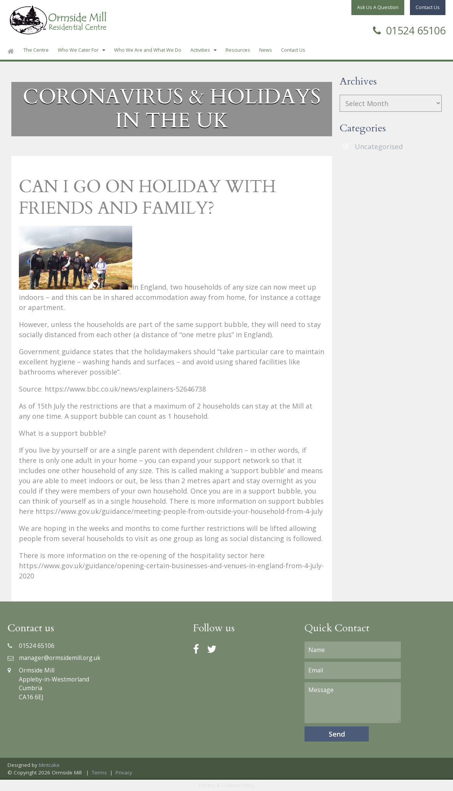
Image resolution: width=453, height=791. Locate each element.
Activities (200, 50)
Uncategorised (379, 146)
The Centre (36, 50)
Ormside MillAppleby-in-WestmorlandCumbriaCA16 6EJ (48, 683)
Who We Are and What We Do (147, 50)
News (265, 50)
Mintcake (49, 765)
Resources (238, 50)
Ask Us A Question (378, 7)
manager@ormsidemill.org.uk (54, 658)
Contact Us (293, 50)
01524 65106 (409, 29)
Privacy (124, 772)
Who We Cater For (78, 50)
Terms (99, 772)
